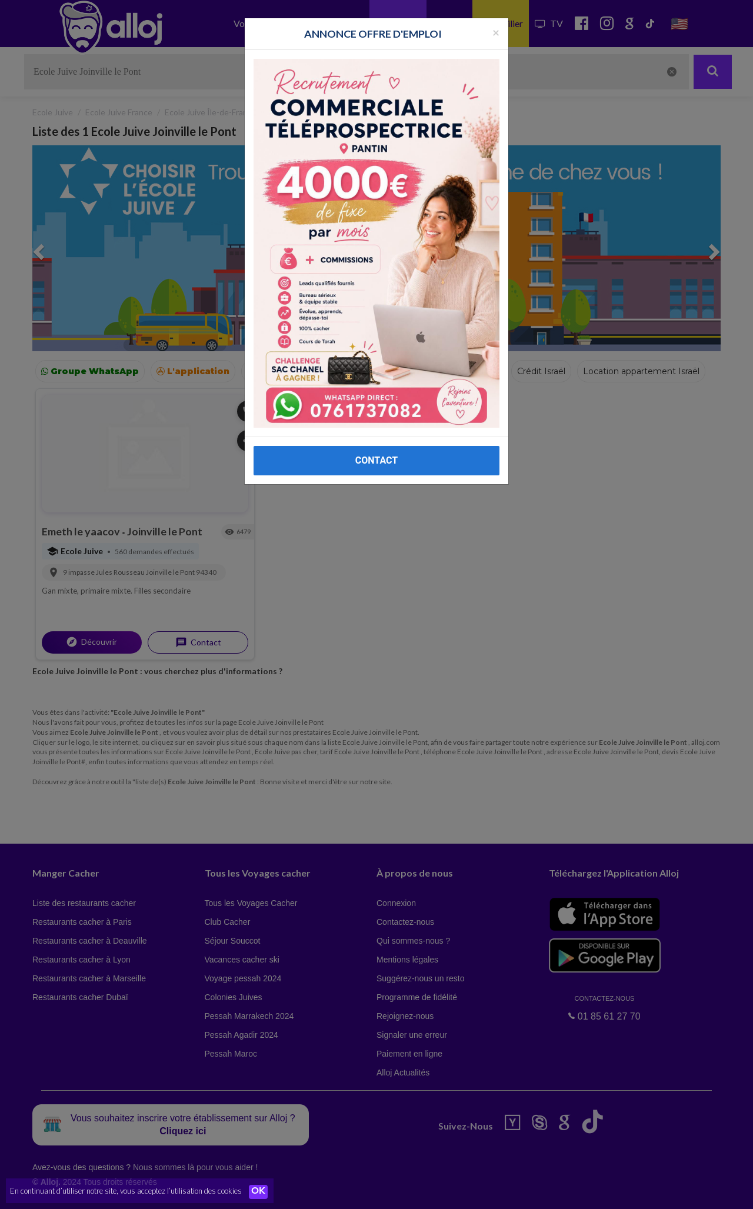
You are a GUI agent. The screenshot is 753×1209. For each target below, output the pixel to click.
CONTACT (376, 460)
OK (259, 1192)
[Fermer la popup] (495, 32)
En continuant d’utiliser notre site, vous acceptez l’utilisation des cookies (126, 1191)
